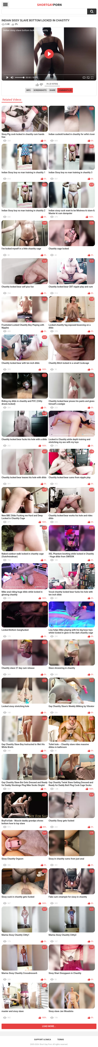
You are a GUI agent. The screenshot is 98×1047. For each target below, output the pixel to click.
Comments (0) (65, 90)
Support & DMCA (42, 1039)
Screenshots (40, 90)
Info (28, 90)
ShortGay (49, 4)
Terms (60, 1039)
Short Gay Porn (46, 1044)
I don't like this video (41, 84)
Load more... (49, 1026)
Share (52, 90)
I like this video (37, 84)
